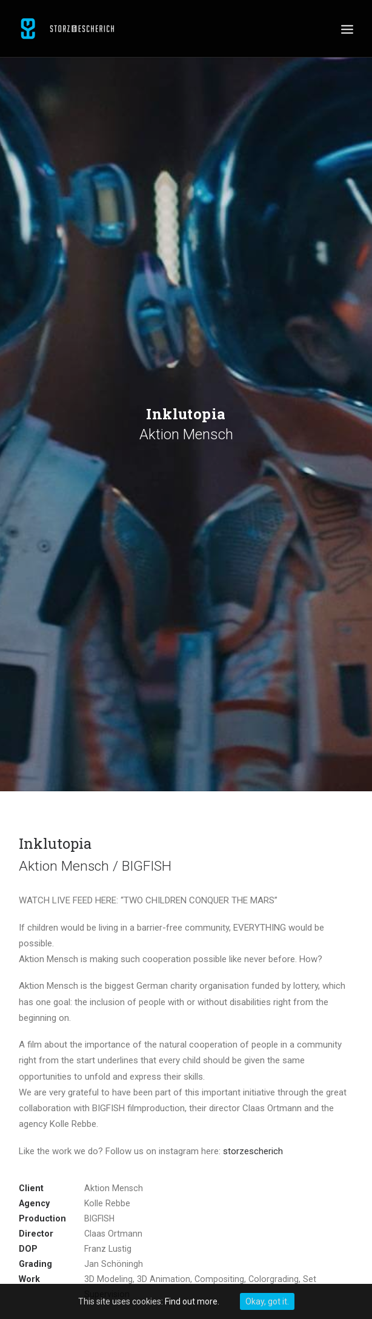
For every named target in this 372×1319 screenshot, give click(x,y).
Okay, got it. (267, 1301)
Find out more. (192, 1301)
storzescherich (253, 1151)
